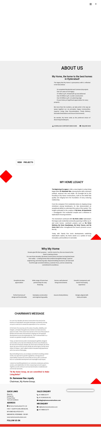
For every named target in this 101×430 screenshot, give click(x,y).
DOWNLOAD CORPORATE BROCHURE (64, 126)
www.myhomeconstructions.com (16, 417)
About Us (9, 394)
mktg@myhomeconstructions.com (50, 400)
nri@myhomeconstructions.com (48, 407)
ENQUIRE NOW (85, 126)
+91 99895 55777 (43, 395)
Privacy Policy (11, 398)
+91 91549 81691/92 (44, 397)
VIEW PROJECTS (25, 162)
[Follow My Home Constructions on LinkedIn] (19, 423)
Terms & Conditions (12, 400)
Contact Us (10, 396)
